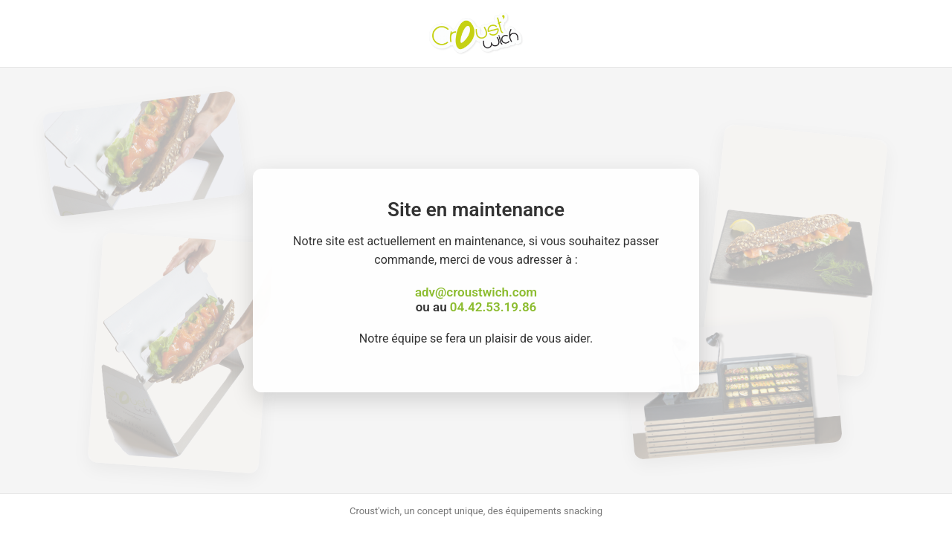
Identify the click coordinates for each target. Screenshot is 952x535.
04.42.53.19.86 (493, 306)
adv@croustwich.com (476, 292)
